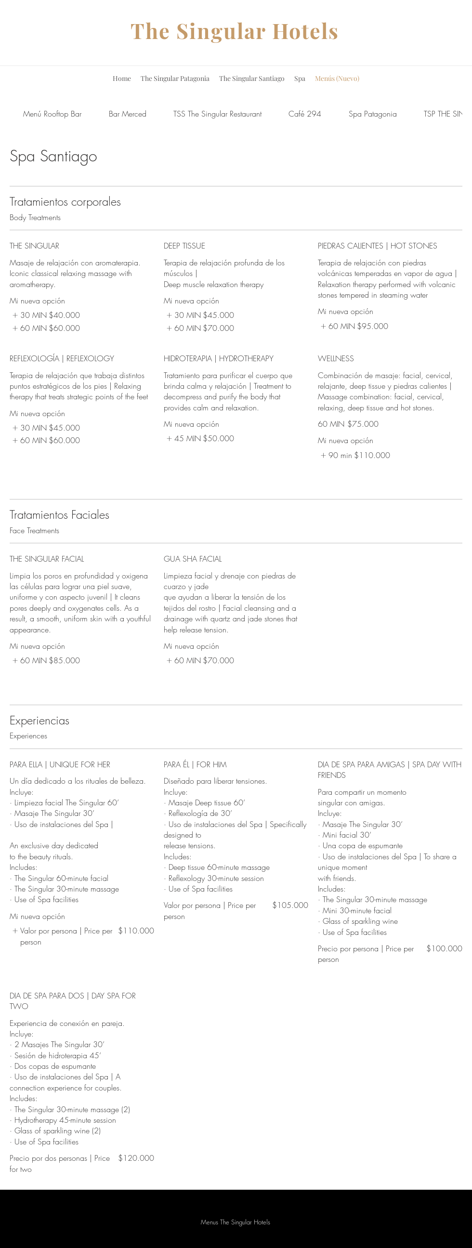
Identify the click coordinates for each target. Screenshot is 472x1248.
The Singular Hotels (235, 30)
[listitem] (45, 315)
